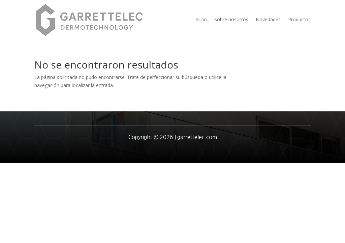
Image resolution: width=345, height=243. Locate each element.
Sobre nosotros (231, 19)
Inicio (201, 19)
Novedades (268, 19)
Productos (299, 19)
